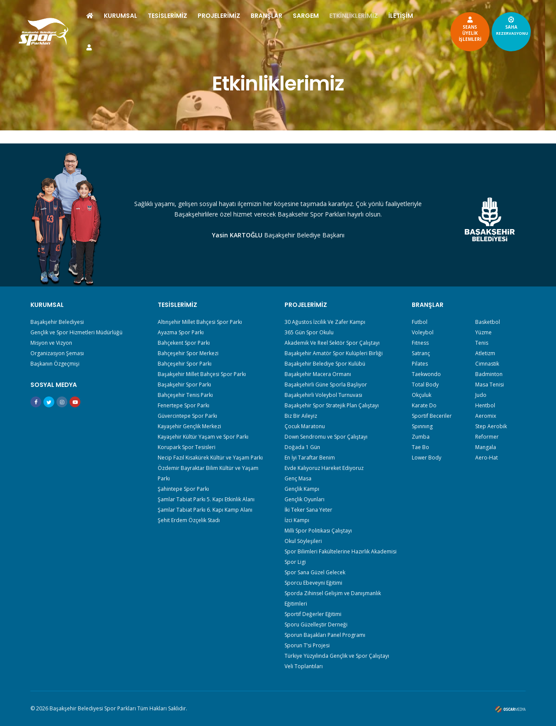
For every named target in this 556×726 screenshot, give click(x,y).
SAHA (491, 25)
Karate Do (424, 405)
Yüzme (483, 332)
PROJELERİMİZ (239, 15)
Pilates (420, 363)
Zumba (421, 436)
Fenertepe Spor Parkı (183, 405)
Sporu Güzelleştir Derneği (316, 624)
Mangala (485, 447)
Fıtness (420, 342)
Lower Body (426, 457)
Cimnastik (487, 363)
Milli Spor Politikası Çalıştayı (318, 530)
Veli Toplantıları (304, 666)
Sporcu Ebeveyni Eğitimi (313, 582)
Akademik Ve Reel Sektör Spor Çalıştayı (332, 342)
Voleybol (423, 332)
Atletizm (485, 353)
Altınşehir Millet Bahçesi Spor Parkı (200, 322)
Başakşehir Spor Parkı (184, 384)
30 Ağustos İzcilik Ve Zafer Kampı (325, 322)
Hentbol (485, 405)
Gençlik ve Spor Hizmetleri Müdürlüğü (76, 332)
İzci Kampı (297, 520)
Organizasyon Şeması (57, 353)
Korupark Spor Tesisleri (186, 447)
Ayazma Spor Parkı (181, 332)
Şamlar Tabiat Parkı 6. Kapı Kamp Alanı (205, 509)
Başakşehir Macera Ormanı (318, 374)
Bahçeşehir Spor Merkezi (188, 353)
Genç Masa (298, 478)
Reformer (487, 436)
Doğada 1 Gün (302, 447)
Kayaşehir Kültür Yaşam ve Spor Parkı (203, 436)
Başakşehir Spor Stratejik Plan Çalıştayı (332, 405)
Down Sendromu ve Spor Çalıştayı (326, 436)
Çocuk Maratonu (305, 426)
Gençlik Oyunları (304, 499)
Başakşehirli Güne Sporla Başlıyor (326, 384)
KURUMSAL (141, 15)
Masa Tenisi (489, 384)
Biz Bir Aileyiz (301, 416)
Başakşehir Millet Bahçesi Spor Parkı (202, 374)
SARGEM (327, 15)
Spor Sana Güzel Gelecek (315, 572)
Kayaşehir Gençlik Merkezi (189, 426)
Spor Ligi (295, 562)
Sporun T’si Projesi (307, 645)
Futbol (419, 322)
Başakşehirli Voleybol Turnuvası (323, 395)
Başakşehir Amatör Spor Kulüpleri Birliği (334, 353)
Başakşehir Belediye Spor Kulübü (325, 363)
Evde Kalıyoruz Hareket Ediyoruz (324, 468)
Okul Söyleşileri (303, 541)
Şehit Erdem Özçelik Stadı (189, 520)
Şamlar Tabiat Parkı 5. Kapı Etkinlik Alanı (206, 499)
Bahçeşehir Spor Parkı (185, 363)
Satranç (421, 353)
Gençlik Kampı (302, 489)
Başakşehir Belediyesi (57, 322)
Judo (480, 395)
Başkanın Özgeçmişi (54, 363)
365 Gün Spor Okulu (309, 332)
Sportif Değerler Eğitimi (313, 614)
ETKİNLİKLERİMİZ (374, 15)
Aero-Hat (486, 457)
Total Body (425, 384)
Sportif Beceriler (432, 416)
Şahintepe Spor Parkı (183, 489)
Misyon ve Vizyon (51, 342)
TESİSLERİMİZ (188, 15)
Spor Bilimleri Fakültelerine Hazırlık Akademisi (341, 551)
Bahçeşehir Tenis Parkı (185, 395)
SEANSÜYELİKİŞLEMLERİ (449, 28)
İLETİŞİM (119, 47)
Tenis (481, 342)
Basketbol (487, 322)
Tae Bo (420, 447)
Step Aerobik (491, 426)
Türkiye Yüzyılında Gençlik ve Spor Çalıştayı (337, 655)
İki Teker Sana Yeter (308, 509)
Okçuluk (421, 395)
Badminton (489, 374)
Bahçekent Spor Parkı (184, 342)
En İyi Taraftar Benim (310, 457)
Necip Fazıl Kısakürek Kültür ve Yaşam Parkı (210, 457)
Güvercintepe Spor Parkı (187, 416)
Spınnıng (422, 426)
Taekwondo (426, 374)
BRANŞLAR (287, 15)
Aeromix (485, 416)
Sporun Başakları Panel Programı (325, 635)
